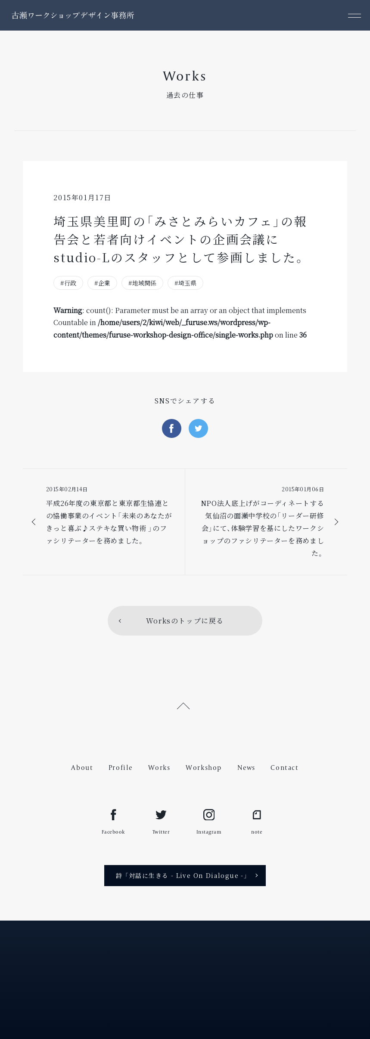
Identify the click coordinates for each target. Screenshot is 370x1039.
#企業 (102, 283)
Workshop (204, 767)
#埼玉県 (185, 283)
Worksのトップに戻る (185, 621)
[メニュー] (354, 15)
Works (159, 767)
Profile (121, 767)
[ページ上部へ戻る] (185, 705)
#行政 (68, 283)
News (246, 767)
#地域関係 (142, 283)
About (82, 767)
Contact (284, 767)
